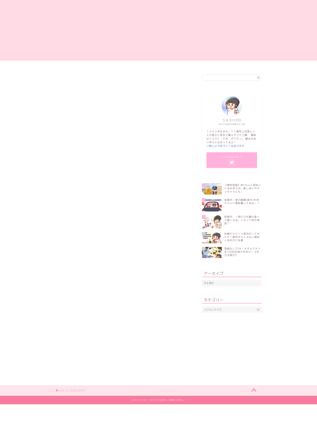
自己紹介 (114, 65)
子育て (170, 65)
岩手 (186, 65)
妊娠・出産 (150, 65)
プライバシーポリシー (211, 65)
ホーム (96, 65)
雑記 (132, 65)
